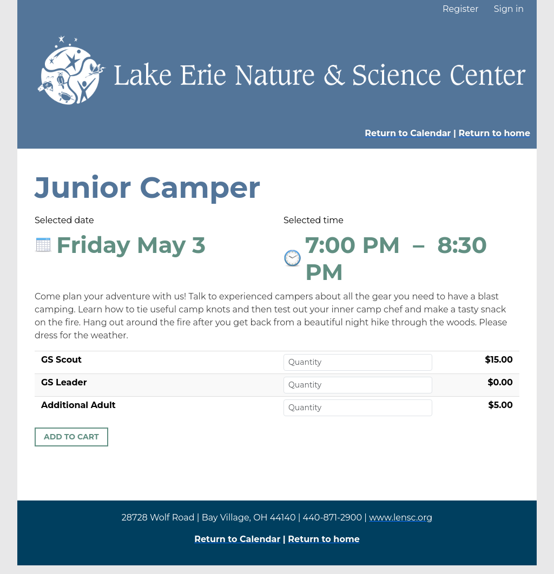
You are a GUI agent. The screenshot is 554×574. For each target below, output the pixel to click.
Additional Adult (78, 405)
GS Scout (61, 360)
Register (461, 9)
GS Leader (64, 382)
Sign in (509, 9)
